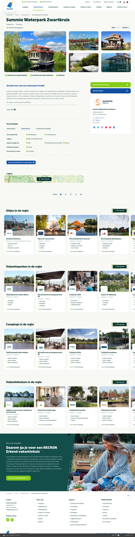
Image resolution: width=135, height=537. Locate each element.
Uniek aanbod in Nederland (30, 2)
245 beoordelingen (78, 251)
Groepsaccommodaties (77, 503)
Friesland (47, 241)
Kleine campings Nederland (78, 524)
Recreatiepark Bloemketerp (111, 239)
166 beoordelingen (78, 424)
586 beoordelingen (109, 309)
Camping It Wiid (75, 295)
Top (128, 495)
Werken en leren (122, 7)
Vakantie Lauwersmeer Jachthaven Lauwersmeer (19, 411)
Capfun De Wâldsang (108, 295)
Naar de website (110, 91)
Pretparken (73, 509)
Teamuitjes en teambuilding (78, 515)
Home (17, 15)
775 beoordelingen (78, 309)
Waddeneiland (23, 241)
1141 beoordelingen (47, 424)
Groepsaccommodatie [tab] (43, 128)
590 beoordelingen (109, 424)
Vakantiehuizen (38, 7)
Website (97, 120)
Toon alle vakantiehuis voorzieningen (21, 162)
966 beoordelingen (46, 309)
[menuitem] (25, 7)
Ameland (15, 241)
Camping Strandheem (109, 353)
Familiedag (73, 512)
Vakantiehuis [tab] (25, 128)
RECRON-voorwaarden (109, 518)
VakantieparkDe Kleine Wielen (17, 353)
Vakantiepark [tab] (11, 128)
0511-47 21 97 (99, 117)
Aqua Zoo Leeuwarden (46, 239)
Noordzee (29, 241)
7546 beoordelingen (47, 251)
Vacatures (87, 2)
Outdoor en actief (86, 7)
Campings (25, 7)
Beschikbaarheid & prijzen (110, 85)
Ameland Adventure (13, 239)
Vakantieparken (53, 7)
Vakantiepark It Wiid (108, 410)
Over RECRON (97, 2)
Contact (105, 515)
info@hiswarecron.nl (12, 509)
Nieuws (105, 512)
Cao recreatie (107, 521)
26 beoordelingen (14, 424)
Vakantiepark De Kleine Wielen (17, 295)
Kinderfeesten (74, 521)
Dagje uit (109, 7)
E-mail (97, 122)
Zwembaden (74, 506)
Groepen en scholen (69, 7)
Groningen (111, 354)
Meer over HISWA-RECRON (18, 478)
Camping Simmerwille (77, 410)
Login (119, 2)
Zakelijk (98, 7)
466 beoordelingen (15, 309)
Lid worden (106, 506)
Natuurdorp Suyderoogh (47, 410)
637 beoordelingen (17, 27)
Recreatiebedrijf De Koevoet (79, 239)
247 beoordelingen (15, 251)
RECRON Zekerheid (46, 2)
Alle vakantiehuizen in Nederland (40, 15)
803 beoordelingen (109, 251)
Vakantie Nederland (109, 2)
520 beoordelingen (109, 367)
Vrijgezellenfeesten (75, 518)
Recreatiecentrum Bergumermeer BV (50, 295)
